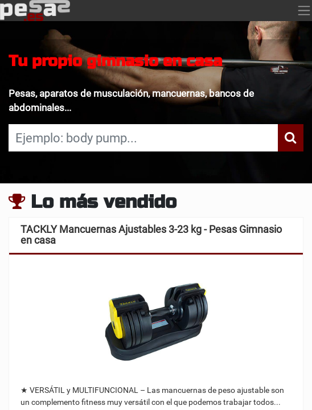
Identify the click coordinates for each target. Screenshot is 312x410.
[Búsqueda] (290, 137)
